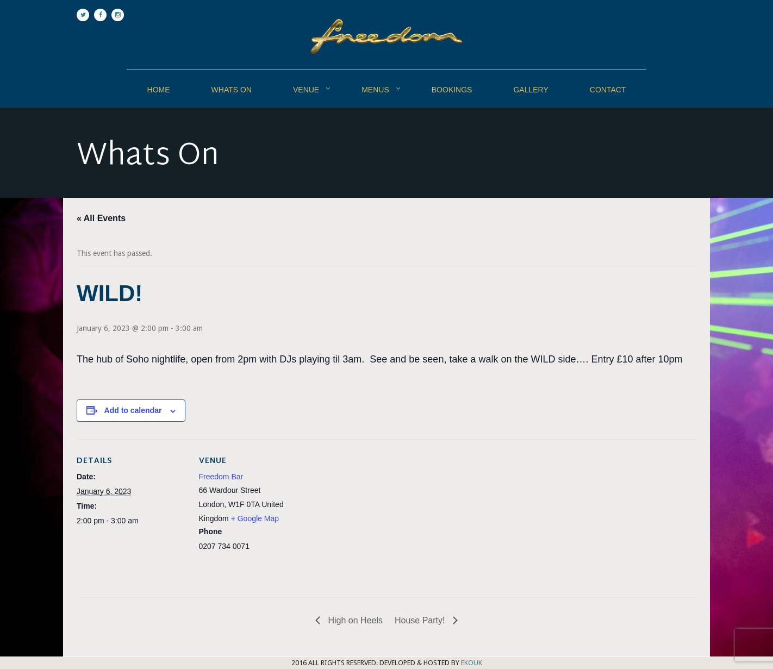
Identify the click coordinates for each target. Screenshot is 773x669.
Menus (375, 89)
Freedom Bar (221, 476)
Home (158, 89)
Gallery (530, 89)
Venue (306, 89)
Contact (608, 89)
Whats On (231, 89)
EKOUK (471, 663)
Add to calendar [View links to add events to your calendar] (133, 410)
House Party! (421, 620)
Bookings (452, 89)
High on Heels (354, 620)
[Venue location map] (378, 514)
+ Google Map (255, 518)
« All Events (101, 218)
